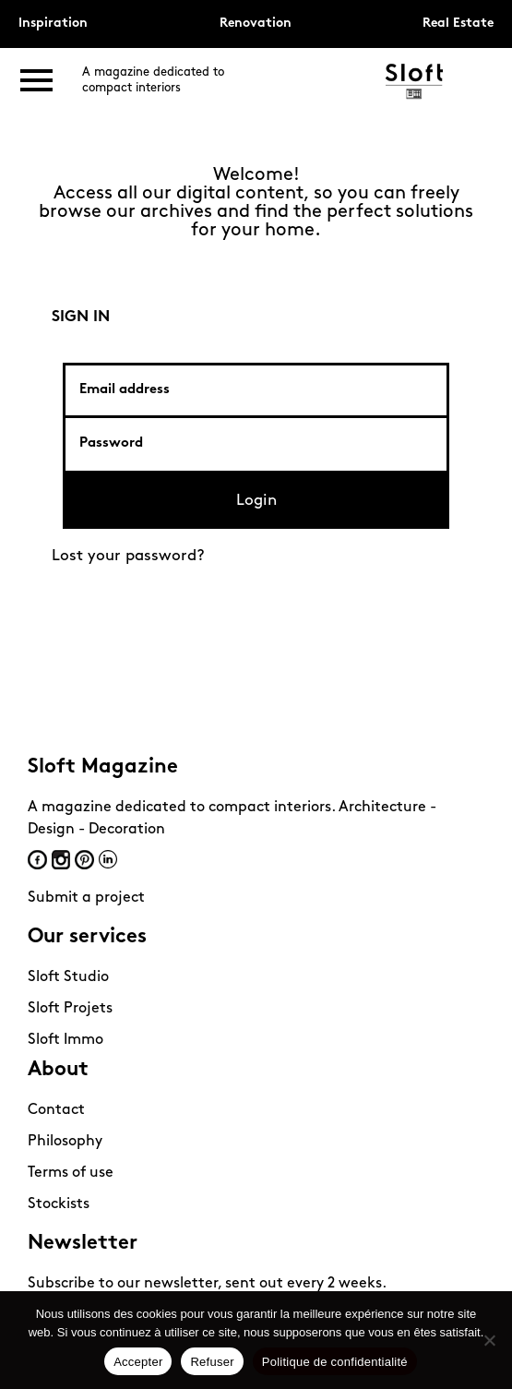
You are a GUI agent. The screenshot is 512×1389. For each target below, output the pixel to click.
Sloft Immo (65, 1040)
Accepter (137, 1362)
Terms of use (70, 1173)
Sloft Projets (70, 1008)
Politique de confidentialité (335, 1362)
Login (256, 501)
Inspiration (53, 23)
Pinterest (84, 859)
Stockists (58, 1204)
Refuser (211, 1362)
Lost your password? (128, 556)
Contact (56, 1110)
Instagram (61, 859)
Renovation (256, 23)
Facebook (37, 859)
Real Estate (458, 23)
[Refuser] (489, 1340)
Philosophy (65, 1141)
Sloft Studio (68, 977)
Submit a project (86, 898)
